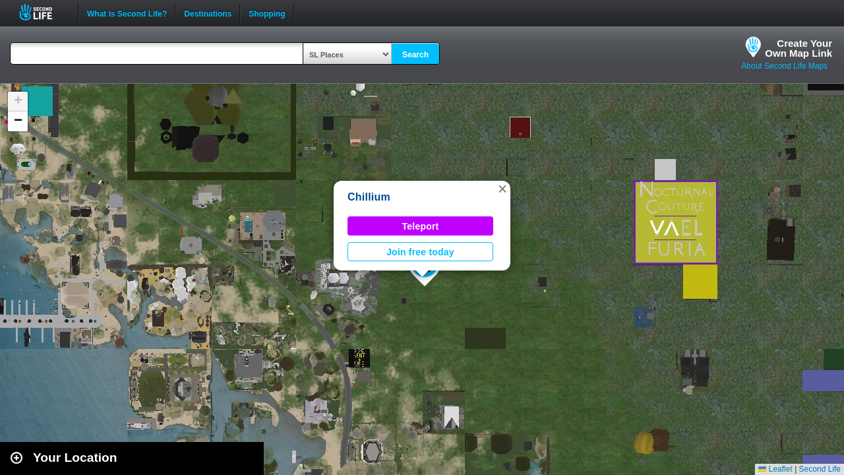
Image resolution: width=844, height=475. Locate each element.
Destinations (207, 12)
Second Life (43, 12)
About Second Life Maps (784, 66)
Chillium (368, 197)
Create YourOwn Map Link (798, 48)
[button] (502, 189)
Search (415, 54)
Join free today (420, 252)
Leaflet (775, 469)
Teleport (420, 226)
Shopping (267, 12)
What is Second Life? (127, 12)
